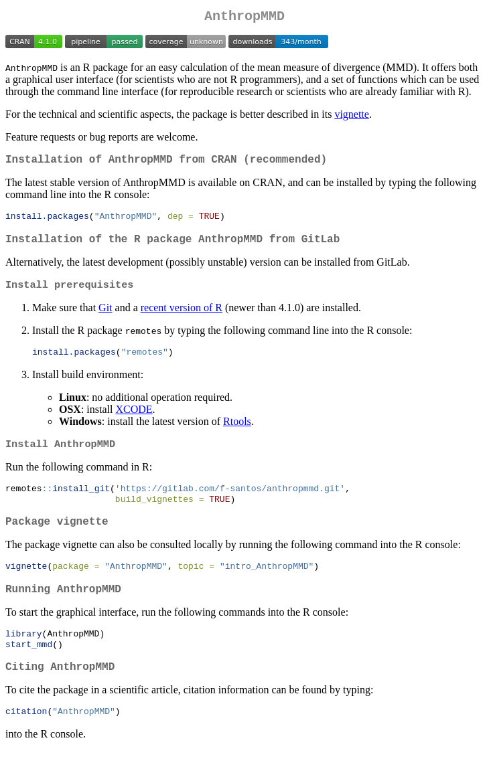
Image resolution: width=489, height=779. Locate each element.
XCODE (133, 420)
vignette (351, 116)
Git (105, 317)
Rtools (237, 432)
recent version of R (181, 317)
